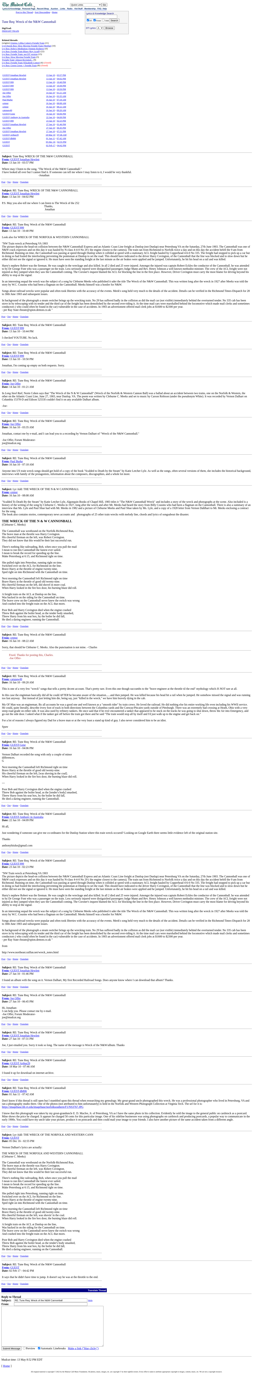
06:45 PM (61, 128)
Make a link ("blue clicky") (83, 1356)
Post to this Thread (24, 12)
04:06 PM (61, 113)
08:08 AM (61, 103)
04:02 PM (61, 78)
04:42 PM (61, 145)
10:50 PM (61, 89)
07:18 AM (61, 99)
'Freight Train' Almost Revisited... (17, 60)
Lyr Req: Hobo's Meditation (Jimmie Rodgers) (23, 48)
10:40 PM (61, 82)
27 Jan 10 (50, 124)
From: (5, 159)
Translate (24, 182)
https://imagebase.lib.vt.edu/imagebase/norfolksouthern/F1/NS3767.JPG (42, 1106)
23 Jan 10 (50, 120)
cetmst (5, 103)
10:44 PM (61, 85)
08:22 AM (61, 106)
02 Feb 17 (50, 145)
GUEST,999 (8, 82)
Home (54, 12)
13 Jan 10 (50, 75)
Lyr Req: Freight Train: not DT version (20, 54)
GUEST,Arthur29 (10, 135)
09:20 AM (61, 110)
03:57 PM (61, 75)
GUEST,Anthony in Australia (15, 117)
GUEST (6, 142)
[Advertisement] (106, 58)
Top (9, 182)
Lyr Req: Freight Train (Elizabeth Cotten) (21, 62)
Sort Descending (42, 12)
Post (3, 182)
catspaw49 (7, 110)
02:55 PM (61, 142)
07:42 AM (61, 138)
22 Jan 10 (50, 117)
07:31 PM (61, 131)
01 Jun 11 (50, 138)
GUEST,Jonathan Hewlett (14, 75)
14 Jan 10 (50, 92)
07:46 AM (61, 135)
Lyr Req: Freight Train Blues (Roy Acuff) (21, 51)
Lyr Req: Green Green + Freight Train (19, 65)
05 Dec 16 (50, 142)
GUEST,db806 (9, 138)
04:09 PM (61, 117)
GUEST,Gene (8, 113)
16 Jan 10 (50, 96)
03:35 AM (61, 96)
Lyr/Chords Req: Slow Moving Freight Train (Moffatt (26, 45)
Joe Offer (6, 92)
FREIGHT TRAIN (10, 31)
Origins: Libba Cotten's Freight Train (27, 43)
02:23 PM (61, 120)
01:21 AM (61, 92)
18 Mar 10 (50, 135)
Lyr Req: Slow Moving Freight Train (19, 57)
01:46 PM (61, 124)
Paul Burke (7, 99)
